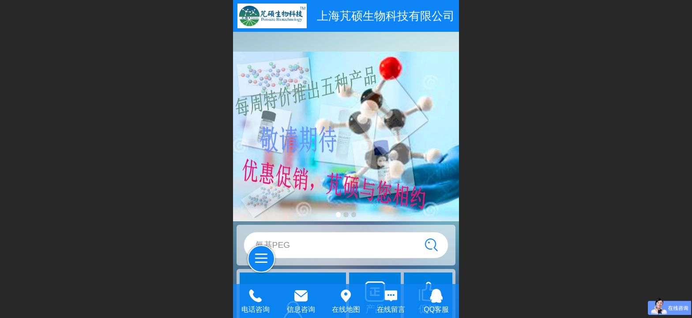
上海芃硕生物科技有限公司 (386, 16)
